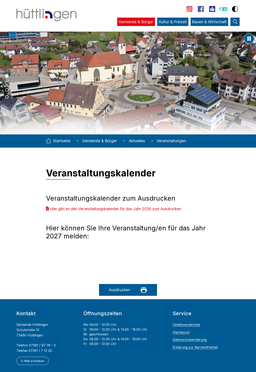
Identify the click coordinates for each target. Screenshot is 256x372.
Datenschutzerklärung (190, 340)
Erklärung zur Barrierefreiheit (195, 347)
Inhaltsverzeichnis (186, 325)
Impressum (181, 332)
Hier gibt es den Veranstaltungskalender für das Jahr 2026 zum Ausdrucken (115, 209)
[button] (136, 25)
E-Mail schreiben (32, 361)
